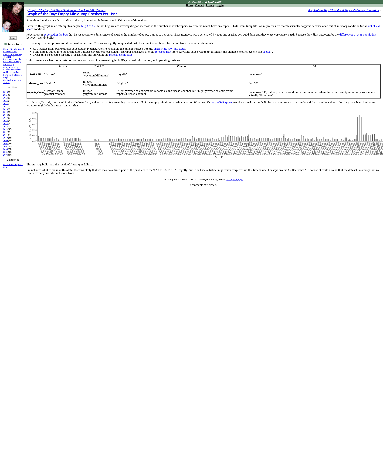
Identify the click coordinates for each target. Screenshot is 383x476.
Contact (199, 5)
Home (189, 5)
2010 (5, 138)
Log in (220, 5)
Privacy (210, 5)
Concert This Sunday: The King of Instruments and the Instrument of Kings (12, 58)
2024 (5, 98)
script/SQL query (222, 102)
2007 (5, 146)
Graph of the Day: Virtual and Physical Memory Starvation (343, 10)
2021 (5, 106)
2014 (5, 126)
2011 (5, 135)
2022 (5, 103)
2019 (5, 112)
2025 (5, 95)
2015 (5, 123)
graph (240, 179)
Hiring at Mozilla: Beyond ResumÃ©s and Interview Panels (12, 69)
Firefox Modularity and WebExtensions (13, 50)
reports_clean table (120, 54)
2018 (5, 115)
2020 (5, 109)
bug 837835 (88, 26)
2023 (5, 100)
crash (229, 179)
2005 (5, 152)
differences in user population (357, 34)
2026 (5, 92)
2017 (5, 118)
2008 (5, 143)
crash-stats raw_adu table (169, 48)
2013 (5, 129)
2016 (5, 120)
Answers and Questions (205, 2)
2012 (5, 132)
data (235, 179)
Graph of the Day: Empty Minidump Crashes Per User (72, 14)
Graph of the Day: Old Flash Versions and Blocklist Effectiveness (66, 10)
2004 (5, 155)
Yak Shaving (8, 64)
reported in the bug (56, 34)
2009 (5, 140)
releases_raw (163, 51)
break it (267, 51)
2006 (5, 149)
